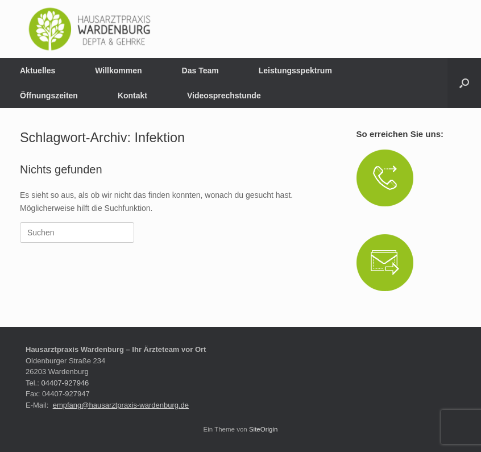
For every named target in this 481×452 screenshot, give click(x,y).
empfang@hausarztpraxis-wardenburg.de (121, 405)
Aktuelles (37, 70)
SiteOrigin (263, 429)
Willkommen (118, 70)
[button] (464, 83)
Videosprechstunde (224, 95)
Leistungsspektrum (295, 70)
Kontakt (132, 95)
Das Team (200, 70)
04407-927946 (65, 383)
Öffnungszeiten (49, 95)
